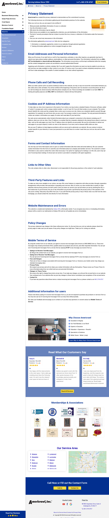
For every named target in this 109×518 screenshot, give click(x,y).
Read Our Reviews (13, 514)
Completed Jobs (6, 44)
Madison (52, 460)
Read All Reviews (67, 391)
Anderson (35, 463)
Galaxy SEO (57, 209)
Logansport (52, 454)
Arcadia (34, 466)
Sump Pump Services (9, 19)
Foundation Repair (8, 28)
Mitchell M (60, 358)
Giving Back (5, 38)
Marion (51, 463)
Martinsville (52, 468)
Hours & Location (7, 53)
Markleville (52, 466)
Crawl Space (6, 22)
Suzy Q (31, 358)
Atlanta (34, 468)
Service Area (62, 512)
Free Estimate (102, 2)
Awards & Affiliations (8, 50)
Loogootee (52, 457)
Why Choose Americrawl (9, 35)
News (3, 60)
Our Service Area (67, 448)
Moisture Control (7, 25)
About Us (38, 6)
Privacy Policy (77, 512)
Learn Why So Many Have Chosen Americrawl (84, 340)
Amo (33, 460)
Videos (4, 57)
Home (30, 6)
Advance (34, 454)
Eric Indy (86, 358)
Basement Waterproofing (10, 15)
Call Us (59, 488)
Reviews (4, 47)
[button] (22, 15)
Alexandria (35, 457)
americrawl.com (49, 41)
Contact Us (75, 488)
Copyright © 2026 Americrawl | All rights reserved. (68, 515)
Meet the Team (6, 41)
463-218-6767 (86, 2)
